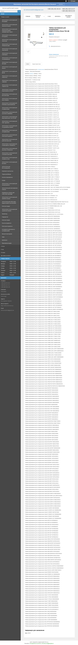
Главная (28, 16)
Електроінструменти (7, 226)
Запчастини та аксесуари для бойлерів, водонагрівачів (9, 103)
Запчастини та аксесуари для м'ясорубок (9, 35)
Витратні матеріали (7, 234)
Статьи (3, 246)
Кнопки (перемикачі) (7, 177)
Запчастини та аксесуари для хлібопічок (9, 76)
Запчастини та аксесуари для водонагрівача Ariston (9, 90)
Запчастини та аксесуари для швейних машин (9, 197)
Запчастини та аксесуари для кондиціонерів (9, 108)
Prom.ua (46, 642)
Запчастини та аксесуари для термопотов (9, 85)
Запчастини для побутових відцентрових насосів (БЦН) (9, 202)
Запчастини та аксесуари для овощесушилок (9, 184)
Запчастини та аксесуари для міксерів (9, 63)
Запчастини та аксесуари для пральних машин (9, 25)
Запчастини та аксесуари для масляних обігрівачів (9, 149)
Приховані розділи (6, 243)
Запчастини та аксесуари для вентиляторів (9, 94)
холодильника (40, 69)
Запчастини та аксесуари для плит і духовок (9, 121)
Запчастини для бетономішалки (6, 167)
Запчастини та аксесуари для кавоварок (9, 53)
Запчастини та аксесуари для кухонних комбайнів (9, 112)
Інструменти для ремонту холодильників (8, 230)
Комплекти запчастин (7, 171)
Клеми (3, 180)
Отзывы (3, 252)
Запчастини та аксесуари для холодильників (9, 131)
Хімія (3, 237)
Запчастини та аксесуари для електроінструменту (9, 135)
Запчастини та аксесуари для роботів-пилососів (9, 140)
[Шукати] (19, 11)
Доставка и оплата (6, 255)
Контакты (57, 16)
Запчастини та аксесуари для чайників (9, 81)
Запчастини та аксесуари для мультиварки (9, 99)
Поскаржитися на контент (35, 643)
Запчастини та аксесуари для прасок (9, 67)
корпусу (31, 73)
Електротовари (6, 206)
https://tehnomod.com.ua (7, 305)
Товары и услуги (5, 17)
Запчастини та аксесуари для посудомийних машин (9, 126)
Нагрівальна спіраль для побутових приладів (8, 193)
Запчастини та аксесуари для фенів (9, 72)
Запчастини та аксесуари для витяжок (9, 162)
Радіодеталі (5, 217)
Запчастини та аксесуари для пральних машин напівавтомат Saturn (9, 30)
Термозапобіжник (6, 174)
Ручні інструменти (6, 223)
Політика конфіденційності (48, 643)
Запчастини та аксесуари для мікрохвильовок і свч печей (9, 117)
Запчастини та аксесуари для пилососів (9, 40)
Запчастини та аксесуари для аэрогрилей (9, 49)
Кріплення (4, 240)
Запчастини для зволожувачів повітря (9, 188)
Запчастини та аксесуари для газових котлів (9, 158)
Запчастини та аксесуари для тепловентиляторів (9, 153)
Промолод (4, 214)
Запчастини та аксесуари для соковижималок (9, 58)
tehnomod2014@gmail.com (7, 310)
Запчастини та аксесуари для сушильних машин (9, 210)
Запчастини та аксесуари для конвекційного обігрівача (9, 144)
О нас (2, 249)
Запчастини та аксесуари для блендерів (9, 20)
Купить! (61, 4)
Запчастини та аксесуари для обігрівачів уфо (9, 44)
